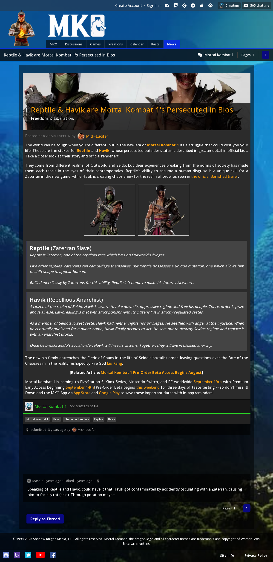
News (171, 44)
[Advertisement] (136, 455)
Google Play (109, 392)
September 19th (208, 381)
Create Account (128, 5)
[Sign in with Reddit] (193, 5)
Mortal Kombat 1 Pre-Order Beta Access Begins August (151, 372)
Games (95, 44)
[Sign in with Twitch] (175, 5)
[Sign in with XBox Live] (210, 5)
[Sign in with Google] (184, 5)
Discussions (74, 44)
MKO (53, 44)
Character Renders (76, 419)
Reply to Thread (45, 518)
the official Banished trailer (214, 176)
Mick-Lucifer (87, 429)
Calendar (137, 44)
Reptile (83, 150)
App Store (82, 392)
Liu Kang (114, 363)
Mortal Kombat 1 (219, 54)
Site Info (227, 555)
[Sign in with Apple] (201, 5)
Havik (104, 150)
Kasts (155, 44)
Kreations (115, 44)
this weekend (148, 387)
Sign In (153, 5)
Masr (36, 481)
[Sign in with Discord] (166, 5)
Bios (56, 419)
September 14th (80, 387)
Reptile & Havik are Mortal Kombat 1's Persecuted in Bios (132, 110)
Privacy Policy (256, 555)
